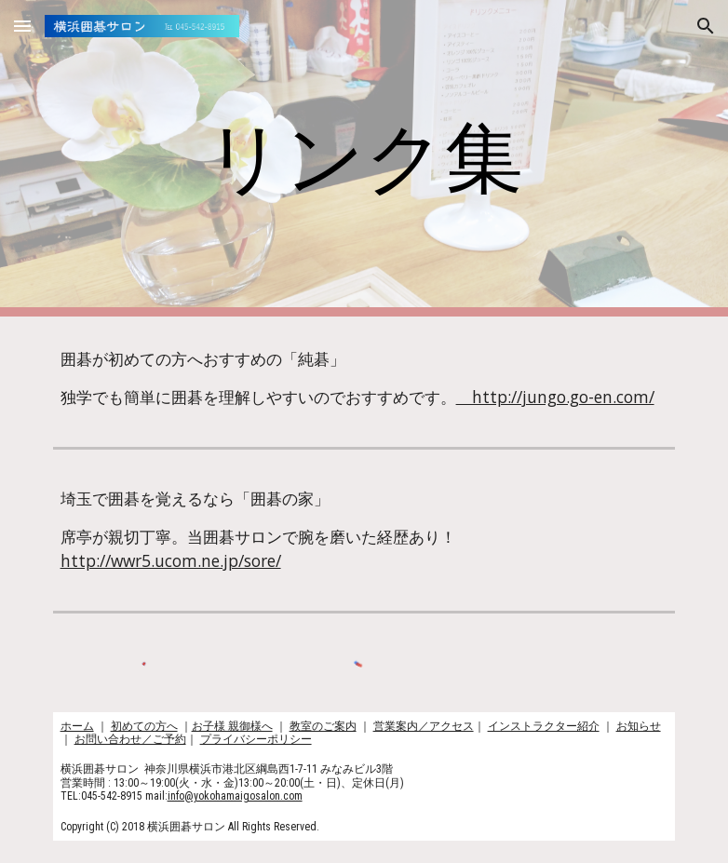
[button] (22, 25)
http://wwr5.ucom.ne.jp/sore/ (171, 560)
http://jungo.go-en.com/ (555, 396)
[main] (364, 158)
